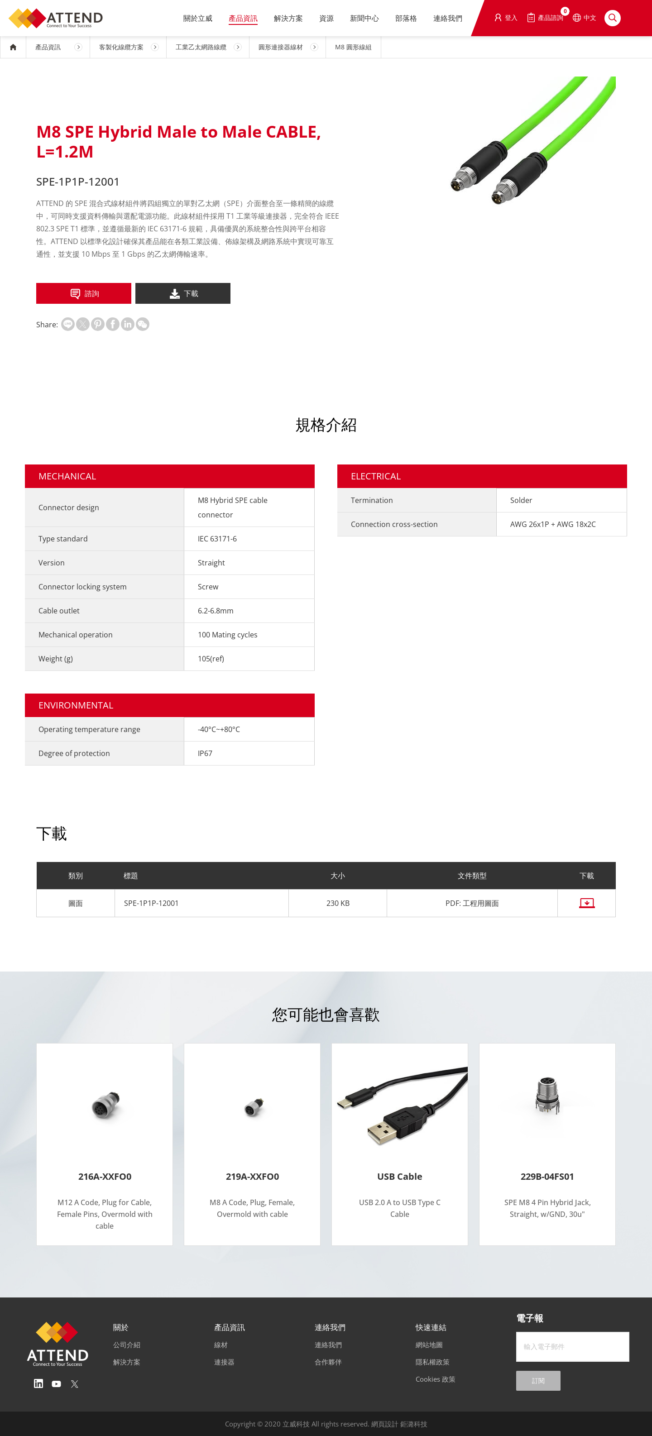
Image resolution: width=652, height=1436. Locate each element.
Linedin (38, 1384)
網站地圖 (429, 1344)
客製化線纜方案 (121, 47)
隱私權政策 (433, 1361)
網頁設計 (384, 1423)
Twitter (75, 1384)
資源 (326, 18)
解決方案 (288, 18)
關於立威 (197, 18)
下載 (183, 294)
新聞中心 (364, 18)
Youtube (56, 1384)
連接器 (224, 1361)
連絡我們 (447, 18)
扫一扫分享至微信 (142, 324)
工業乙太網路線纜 (201, 47)
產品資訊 (243, 18)
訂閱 (538, 1380)
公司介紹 (126, 1344)
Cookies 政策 (435, 1378)
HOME (13, 47)
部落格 (406, 18)
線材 (221, 1344)
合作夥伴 (328, 1361)
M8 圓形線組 (353, 47)
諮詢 (84, 294)
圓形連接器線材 (281, 47)
